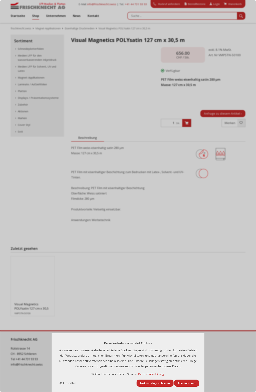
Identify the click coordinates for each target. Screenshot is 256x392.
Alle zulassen (187, 383)
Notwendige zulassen (155, 383)
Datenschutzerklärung (151, 374)
